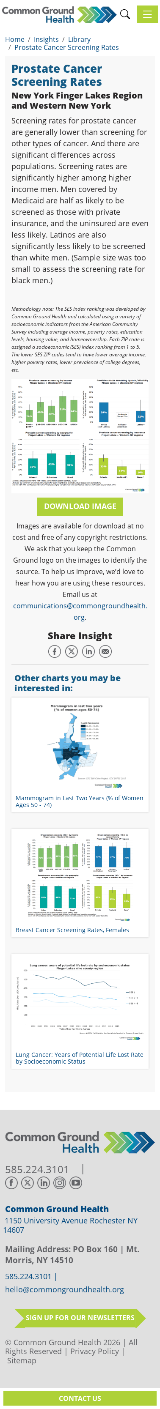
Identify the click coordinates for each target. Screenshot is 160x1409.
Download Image (80, 506)
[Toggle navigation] (147, 14)
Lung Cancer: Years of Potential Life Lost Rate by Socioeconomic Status (79, 1058)
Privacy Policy (94, 1351)
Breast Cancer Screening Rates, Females (72, 930)
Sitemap (21, 1360)
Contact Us (80, 1398)
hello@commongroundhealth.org (64, 1289)
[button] (125, 14)
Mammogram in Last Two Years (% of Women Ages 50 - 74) (79, 801)
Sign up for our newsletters (80, 1317)
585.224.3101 (37, 1169)
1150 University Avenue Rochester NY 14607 (70, 1225)
